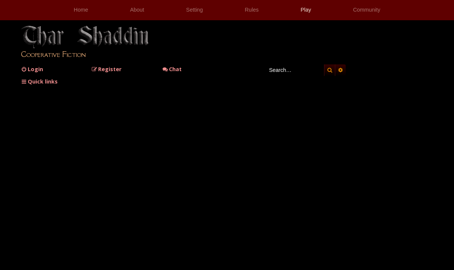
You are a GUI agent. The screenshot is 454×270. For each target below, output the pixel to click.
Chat (172, 69)
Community (366, 10)
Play (305, 10)
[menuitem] (32, 69)
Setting (194, 10)
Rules (252, 10)
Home (81, 10)
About (137, 10)
